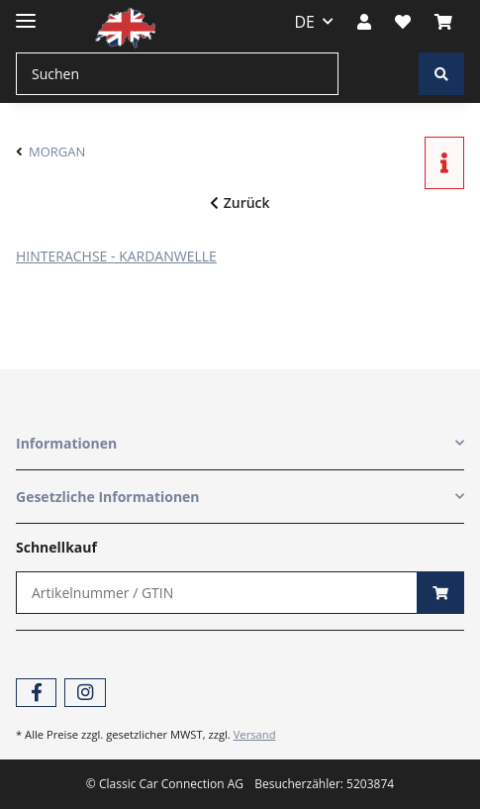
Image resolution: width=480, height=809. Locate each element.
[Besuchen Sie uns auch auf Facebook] (36, 692)
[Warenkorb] (443, 22)
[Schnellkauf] (217, 592)
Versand (255, 734)
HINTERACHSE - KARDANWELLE (116, 256)
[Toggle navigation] (26, 12)
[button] (364, 22)
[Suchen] (177, 73)
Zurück (239, 202)
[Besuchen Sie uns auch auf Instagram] (84, 692)
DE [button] (305, 22)
